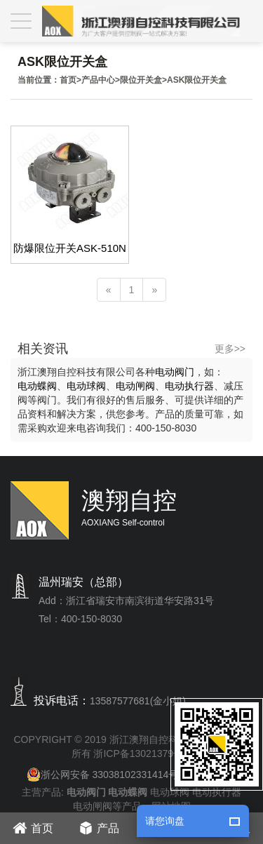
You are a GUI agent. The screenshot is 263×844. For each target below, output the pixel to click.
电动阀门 (174, 371)
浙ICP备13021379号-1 (142, 753)
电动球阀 (86, 385)
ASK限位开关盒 (197, 80)
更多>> (230, 348)
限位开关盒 (141, 80)
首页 (68, 80)
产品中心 (98, 80)
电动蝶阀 (37, 385)
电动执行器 (189, 385)
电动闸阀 (135, 385)
